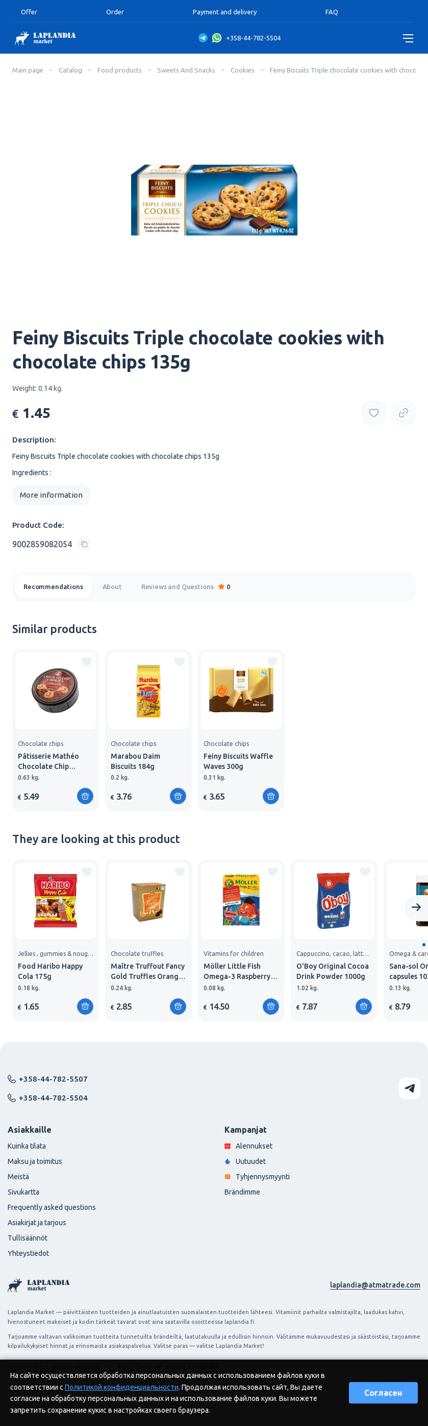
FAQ (331, 11)
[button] (424, 945)
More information (51, 494)
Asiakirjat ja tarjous (37, 1223)
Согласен (383, 1392)
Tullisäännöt (27, 1238)
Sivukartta (23, 1192)
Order (115, 11)
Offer (29, 11)
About (112, 586)
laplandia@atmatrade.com (375, 1285)
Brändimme (242, 1192)
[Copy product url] (403, 413)
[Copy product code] (51, 544)
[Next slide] (416, 908)
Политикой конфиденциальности (122, 1387)
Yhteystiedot (28, 1253)
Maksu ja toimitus (35, 1161)
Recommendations (53, 586)
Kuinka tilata (27, 1146)
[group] (55, 730)
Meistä (18, 1177)
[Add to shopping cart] (85, 796)
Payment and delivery (225, 11)
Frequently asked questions (52, 1207)
